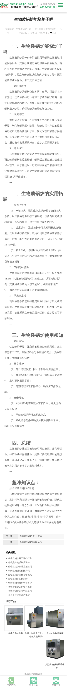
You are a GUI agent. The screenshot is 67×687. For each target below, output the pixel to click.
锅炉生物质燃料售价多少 (20, 583)
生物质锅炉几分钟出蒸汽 (20, 591)
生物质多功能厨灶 (16, 633)
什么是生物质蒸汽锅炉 (19, 595)
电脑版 (27, 674)
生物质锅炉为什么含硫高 (20, 574)
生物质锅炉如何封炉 (18, 579)
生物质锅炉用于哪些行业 (20, 558)
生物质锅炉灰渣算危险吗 (20, 566)
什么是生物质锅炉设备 (19, 562)
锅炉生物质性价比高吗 (19, 570)
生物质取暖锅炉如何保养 (20, 587)
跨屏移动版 (37, 674)
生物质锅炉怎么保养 (31, 536)
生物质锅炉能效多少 (31, 542)
